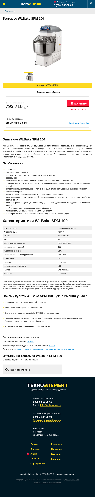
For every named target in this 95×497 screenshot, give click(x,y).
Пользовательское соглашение (47, 482)
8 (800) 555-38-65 (63, 5)
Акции (33, 454)
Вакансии (56, 454)
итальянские (69, 349)
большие (25, 349)
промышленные (36, 349)
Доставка (35, 449)
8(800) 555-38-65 (16, 122)
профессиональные (53, 349)
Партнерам (57, 449)
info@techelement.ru (50, 405)
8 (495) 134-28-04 (42, 417)
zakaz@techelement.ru (78, 123)
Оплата (34, 444)
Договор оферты (72, 480)
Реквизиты (56, 444)
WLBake (30, 342)
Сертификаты (37, 463)
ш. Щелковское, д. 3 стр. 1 (45, 435)
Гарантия (35, 459)
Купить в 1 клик (78, 110)
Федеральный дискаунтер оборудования (47, 387)
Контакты (56, 459)
